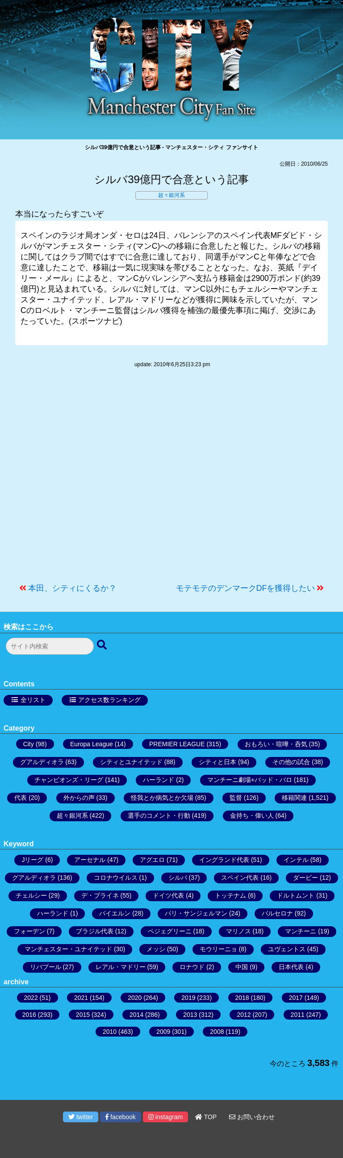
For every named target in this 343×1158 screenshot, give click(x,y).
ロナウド (192, 966)
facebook (120, 1116)
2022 (31, 997)
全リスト (33, 699)
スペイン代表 (240, 877)
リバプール (45, 966)
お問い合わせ (252, 1116)
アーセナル (89, 859)
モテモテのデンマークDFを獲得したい (245, 588)
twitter (80, 1116)
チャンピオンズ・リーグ (68, 779)
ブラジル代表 (94, 931)
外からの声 (79, 797)
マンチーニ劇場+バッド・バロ (249, 779)
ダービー (305, 877)
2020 (135, 997)
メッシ (155, 949)
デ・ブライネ (100, 895)
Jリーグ (32, 859)
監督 (236, 797)
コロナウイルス (116, 877)
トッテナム (230, 895)
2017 (296, 997)
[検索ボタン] (103, 645)
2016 (29, 1014)
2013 (190, 1014)
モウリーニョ (218, 949)
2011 (298, 1014)
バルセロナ (277, 913)
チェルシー (31, 895)
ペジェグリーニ (170, 931)
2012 (244, 1014)
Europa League (91, 744)
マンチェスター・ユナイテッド (68, 949)
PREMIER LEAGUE (177, 744)
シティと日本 (217, 761)
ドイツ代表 (168, 895)
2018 (242, 997)
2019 (188, 997)
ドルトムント (295, 895)
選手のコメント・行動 (159, 815)
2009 (163, 1031)
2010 (110, 1031)
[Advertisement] (171, 480)
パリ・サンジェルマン (196, 913)
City (28, 744)
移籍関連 (294, 797)
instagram (165, 1116)
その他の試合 (291, 761)
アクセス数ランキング (109, 699)
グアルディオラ (42, 761)
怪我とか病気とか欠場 (162, 797)
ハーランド (158, 779)
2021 (81, 997)
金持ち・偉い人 (252, 815)
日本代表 (291, 966)
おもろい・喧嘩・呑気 (276, 744)
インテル (296, 859)
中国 (241, 966)
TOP (206, 1116)
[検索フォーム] (50, 646)
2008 (217, 1031)
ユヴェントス (286, 949)
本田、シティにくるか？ (72, 588)
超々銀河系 (171, 195)
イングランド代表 (224, 859)
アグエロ (152, 859)
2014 (136, 1014)
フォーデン (29, 931)
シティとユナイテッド (131, 761)
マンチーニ (300, 931)
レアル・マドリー (121, 966)
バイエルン (114, 913)
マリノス (238, 931)
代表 (20, 797)
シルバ (177, 877)
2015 (83, 1014)
